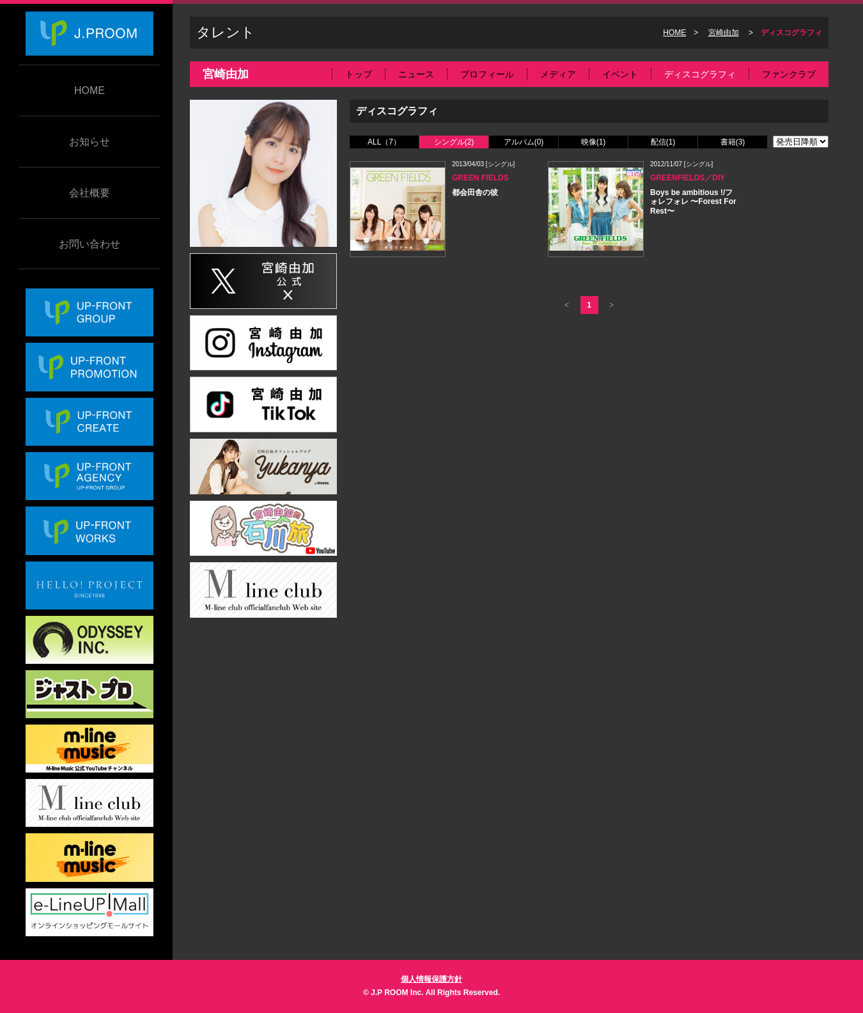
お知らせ (89, 141)
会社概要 (89, 192)
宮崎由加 (723, 32)
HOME (89, 90)
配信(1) (663, 141)
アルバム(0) (524, 141)
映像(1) (593, 141)
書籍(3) (732, 141)
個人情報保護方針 (431, 979)
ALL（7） (384, 141)
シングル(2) (454, 141)
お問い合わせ (89, 244)
